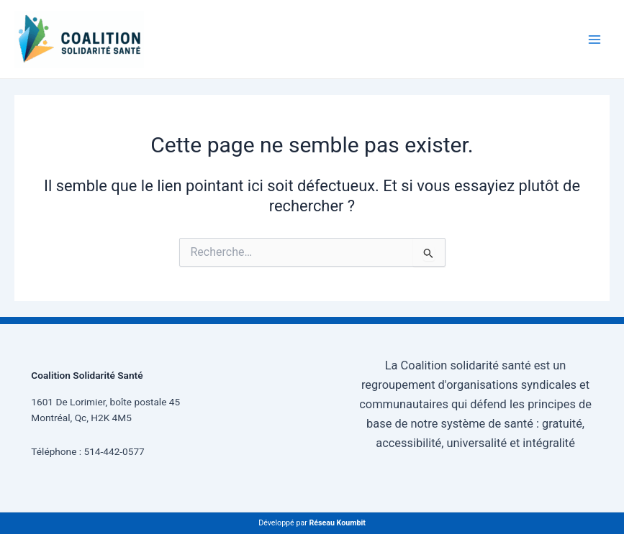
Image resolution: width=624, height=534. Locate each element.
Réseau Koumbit (337, 523)
